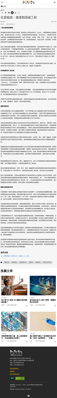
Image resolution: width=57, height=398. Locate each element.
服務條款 (12, 371)
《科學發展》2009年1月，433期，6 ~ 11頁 (16, 256)
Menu (2, 2)
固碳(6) (31, 262)
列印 (15, 12)
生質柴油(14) (22, 262)
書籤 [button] (18, 12)
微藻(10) (38, 262)
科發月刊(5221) (47, 262)
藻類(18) (6, 262)
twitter (5, 12)
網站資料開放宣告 (15, 374)
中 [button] (12, 12)
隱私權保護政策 (14, 369)
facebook (2, 12)
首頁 (2, 10)
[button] (54, 2)
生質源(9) (14, 262)
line (8, 12)
